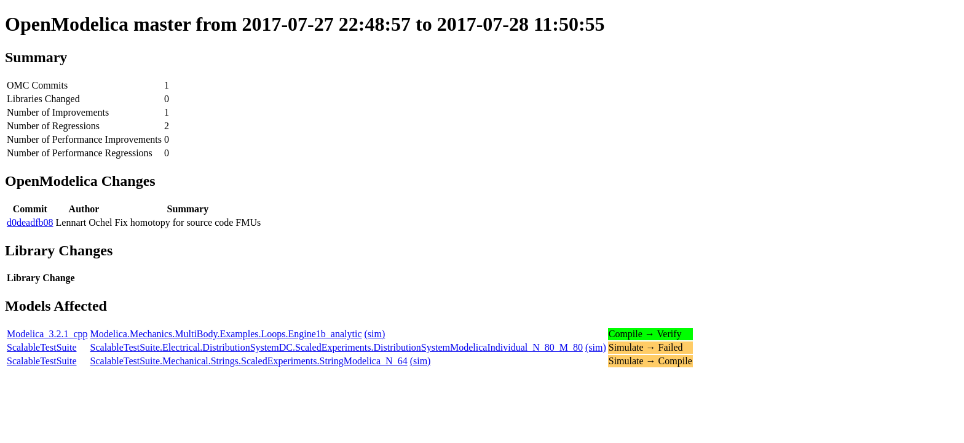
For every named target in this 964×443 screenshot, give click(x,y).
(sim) (375, 334)
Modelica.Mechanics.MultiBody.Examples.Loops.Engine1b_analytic (226, 334)
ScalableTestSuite (42, 347)
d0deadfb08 (30, 222)
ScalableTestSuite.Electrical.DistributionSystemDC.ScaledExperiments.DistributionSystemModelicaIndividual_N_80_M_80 (336, 347)
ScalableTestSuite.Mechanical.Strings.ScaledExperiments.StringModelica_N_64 (249, 361)
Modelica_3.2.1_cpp (47, 334)
